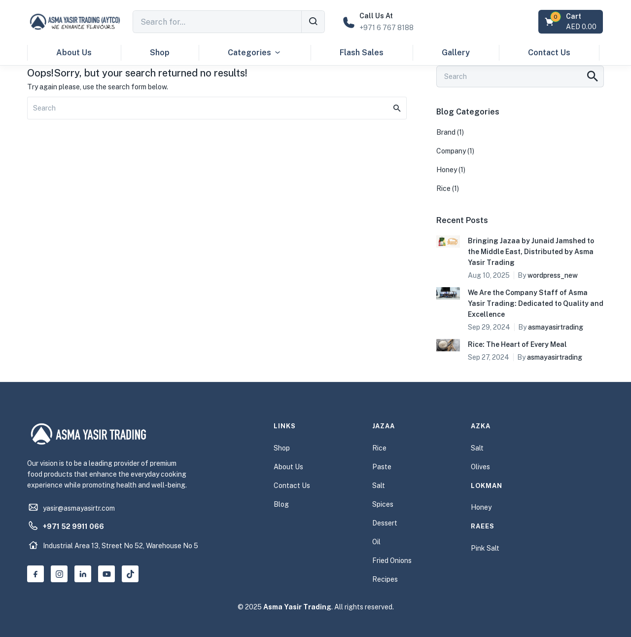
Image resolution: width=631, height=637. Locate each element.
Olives (480, 467)
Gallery (456, 52)
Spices (382, 504)
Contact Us (549, 52)
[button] (571, 21)
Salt (378, 485)
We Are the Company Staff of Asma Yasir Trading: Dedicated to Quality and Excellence (535, 303)
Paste (381, 467)
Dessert (384, 523)
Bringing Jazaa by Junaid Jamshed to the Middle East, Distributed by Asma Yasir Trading (531, 251)
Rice (443, 188)
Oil (376, 542)
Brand (446, 132)
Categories (254, 53)
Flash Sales (362, 52)
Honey (446, 170)
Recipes (385, 579)
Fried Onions (392, 560)
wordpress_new (552, 275)
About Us (74, 52)
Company (451, 151)
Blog (281, 504)
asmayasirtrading (555, 327)
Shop (160, 52)
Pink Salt (485, 548)
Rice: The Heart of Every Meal (517, 344)
